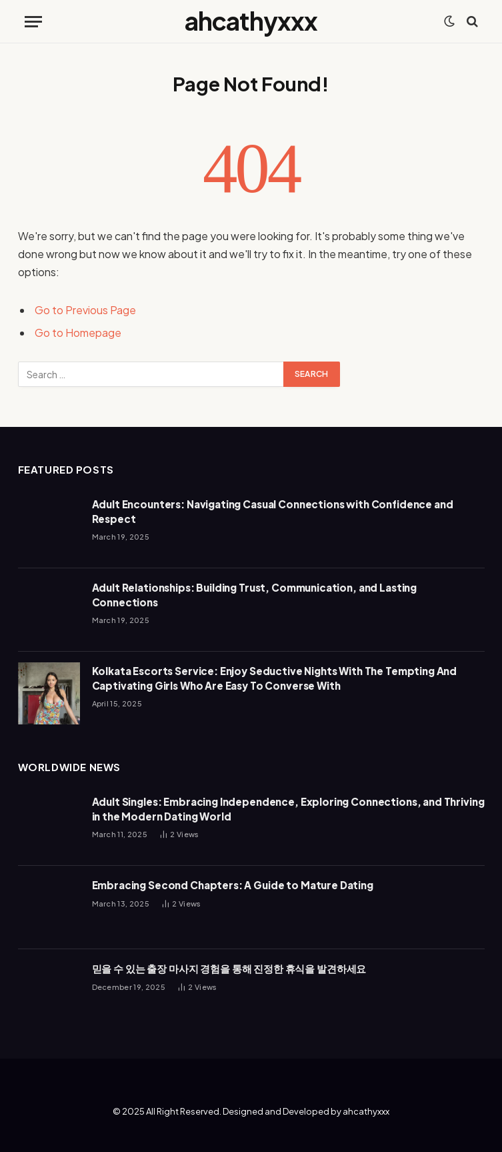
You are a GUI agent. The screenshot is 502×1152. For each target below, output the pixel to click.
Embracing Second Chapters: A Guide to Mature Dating (232, 885)
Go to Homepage (78, 333)
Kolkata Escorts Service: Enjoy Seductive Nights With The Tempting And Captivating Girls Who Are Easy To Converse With (274, 677)
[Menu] (33, 22)
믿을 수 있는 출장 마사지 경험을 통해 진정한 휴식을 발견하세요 (229, 968)
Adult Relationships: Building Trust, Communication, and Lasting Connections (254, 594)
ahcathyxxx (366, 1111)
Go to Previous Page (85, 310)
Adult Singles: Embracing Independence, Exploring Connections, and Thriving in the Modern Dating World (288, 808)
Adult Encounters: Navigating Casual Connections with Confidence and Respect (272, 511)
